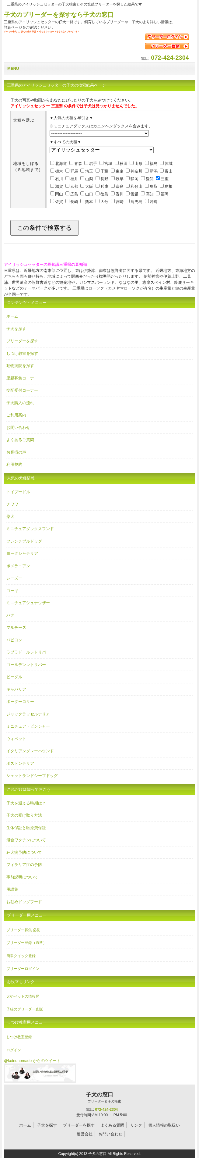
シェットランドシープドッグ (32, 775)
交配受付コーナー (22, 390)
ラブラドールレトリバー (28, 652)
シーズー (14, 578)
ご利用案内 (16, 415)
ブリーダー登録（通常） (26, 943)
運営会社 (85, 1134)
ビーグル (14, 677)
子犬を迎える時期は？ (26, 803)
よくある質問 (112, 1125)
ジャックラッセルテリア (28, 714)
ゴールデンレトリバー (26, 664)
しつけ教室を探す (22, 353)
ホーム (12, 316)
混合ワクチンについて (26, 840)
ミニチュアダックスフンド (30, 528)
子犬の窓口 (99, 1098)
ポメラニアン (18, 566)
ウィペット (16, 738)
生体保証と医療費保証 (26, 827)
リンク (136, 1125)
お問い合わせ (18, 427)
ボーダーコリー (20, 701)
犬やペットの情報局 (22, 996)
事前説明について (22, 877)
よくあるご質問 (20, 439)
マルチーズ (16, 627)
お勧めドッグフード (24, 902)
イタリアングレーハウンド (30, 751)
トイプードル (18, 492)
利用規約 (14, 464)
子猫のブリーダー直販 (24, 1009)
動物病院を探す (20, 365)
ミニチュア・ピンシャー (28, 726)
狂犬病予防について (24, 852)
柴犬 (10, 516)
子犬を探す (16, 328)
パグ (10, 615)
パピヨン (14, 640)
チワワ (12, 504)
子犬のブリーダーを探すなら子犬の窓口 (58, 14)
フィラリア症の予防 (24, 864)
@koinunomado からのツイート (32, 1060)
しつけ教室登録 (19, 1037)
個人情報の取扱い (164, 1125)
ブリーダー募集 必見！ (25, 930)
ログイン (13, 1050)
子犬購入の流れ (20, 403)
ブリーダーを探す (22, 341)
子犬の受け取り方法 (24, 815)
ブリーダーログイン (22, 969)
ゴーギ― (14, 590)
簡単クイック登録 (21, 956)
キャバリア (16, 689)
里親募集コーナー (22, 378)
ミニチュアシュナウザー (28, 602)
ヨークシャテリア (22, 553)
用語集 (12, 889)
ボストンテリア (20, 763)
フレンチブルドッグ (24, 541)
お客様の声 (16, 452)
